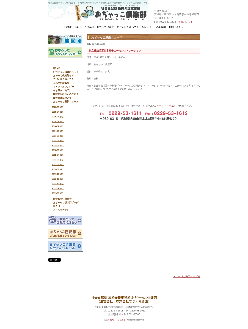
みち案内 (161, 27)
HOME (68, 27)
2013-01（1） (58, 141)
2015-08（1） (58, 117)
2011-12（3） (58, 174)
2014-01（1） (58, 131)
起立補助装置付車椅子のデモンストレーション (115, 50)
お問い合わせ (176, 27)
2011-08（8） (58, 193)
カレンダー (147, 27)
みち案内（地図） (62, 90)
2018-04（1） (58, 112)
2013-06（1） (58, 136)
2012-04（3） (58, 155)
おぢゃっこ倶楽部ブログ (65, 202)
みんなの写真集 (61, 83)
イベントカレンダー (63, 86)
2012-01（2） (58, 169)
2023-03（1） (58, 107)
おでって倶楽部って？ (64, 75)
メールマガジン (61, 210)
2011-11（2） (58, 179)
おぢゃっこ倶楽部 (84, 27)
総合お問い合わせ (62, 198)
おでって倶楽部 (105, 27)
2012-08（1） (58, 145)
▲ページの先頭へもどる (186, 276)
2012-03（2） (58, 160)
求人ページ (59, 206)
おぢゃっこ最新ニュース (65, 101)
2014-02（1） (58, 126)
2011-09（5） (58, 188)
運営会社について (62, 98)
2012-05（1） (58, 150)
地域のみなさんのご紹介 (65, 94)
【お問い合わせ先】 (185, 22)
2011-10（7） (58, 184)
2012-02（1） (58, 164)
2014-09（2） (58, 121)
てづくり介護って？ (128, 27)
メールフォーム (165, 105)
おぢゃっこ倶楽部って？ (65, 71)
